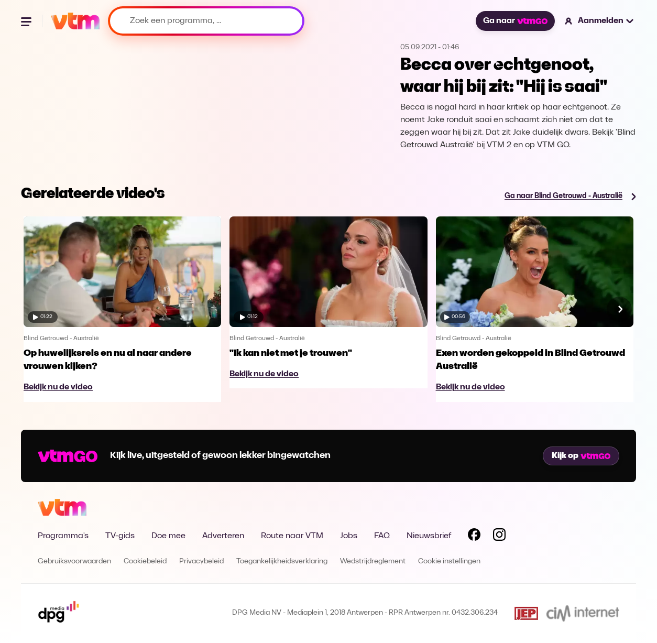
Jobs (348, 536)
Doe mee (168, 536)
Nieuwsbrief (429, 536)
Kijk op (581, 456)
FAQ (382, 536)
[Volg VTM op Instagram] (499, 536)
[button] (599, 21)
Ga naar (515, 21)
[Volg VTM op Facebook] (474, 536)
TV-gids (120, 536)
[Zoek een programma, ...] (206, 21)
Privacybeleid (201, 561)
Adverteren (223, 536)
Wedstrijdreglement (373, 561)
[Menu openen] (27, 21)
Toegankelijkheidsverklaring (281, 561)
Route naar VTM (292, 536)
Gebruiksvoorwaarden (74, 561)
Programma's (63, 536)
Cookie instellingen (449, 561)
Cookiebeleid (145, 561)
